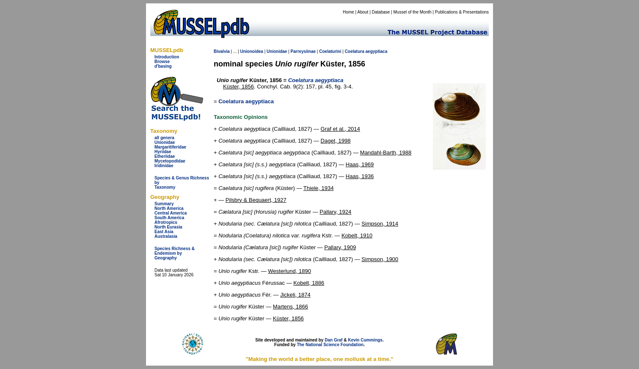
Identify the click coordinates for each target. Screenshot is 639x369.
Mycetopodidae (169, 161)
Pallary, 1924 (335, 212)
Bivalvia (222, 51)
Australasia (165, 236)
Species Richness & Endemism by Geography (174, 253)
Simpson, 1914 (379, 223)
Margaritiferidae (170, 147)
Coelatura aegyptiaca (246, 101)
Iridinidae (163, 165)
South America (169, 217)
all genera (164, 137)
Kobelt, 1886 (308, 283)
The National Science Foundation (330, 344)
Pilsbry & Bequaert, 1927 (256, 200)
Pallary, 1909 (340, 247)
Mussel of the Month (413, 12)
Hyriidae (162, 151)
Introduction (166, 57)
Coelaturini (330, 51)
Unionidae (164, 142)
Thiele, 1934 (318, 188)
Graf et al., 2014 (340, 129)
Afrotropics (165, 222)
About (362, 12)
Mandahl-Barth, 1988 (385, 152)
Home (348, 12)
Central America (170, 213)
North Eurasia (168, 227)
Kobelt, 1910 (357, 235)
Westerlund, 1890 (289, 271)
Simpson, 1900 (379, 259)
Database (381, 12)
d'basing (163, 66)
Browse (162, 61)
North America (169, 208)
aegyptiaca (377, 51)
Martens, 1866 (290, 306)
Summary (164, 203)
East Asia (164, 231)
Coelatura (354, 51)
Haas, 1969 (360, 164)
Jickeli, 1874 (295, 295)
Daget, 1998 (336, 141)
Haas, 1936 (360, 176)
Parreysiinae (303, 51)
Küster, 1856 (238, 86)
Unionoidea (251, 51)
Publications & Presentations (462, 12)
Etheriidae (164, 156)
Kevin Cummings (365, 340)
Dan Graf (333, 340)
